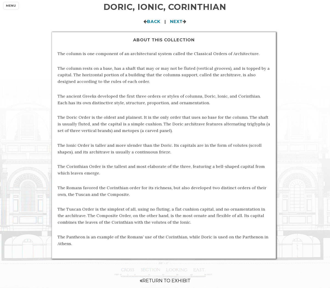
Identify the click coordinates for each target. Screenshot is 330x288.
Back (153, 21)
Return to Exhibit (165, 280)
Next (176, 21)
